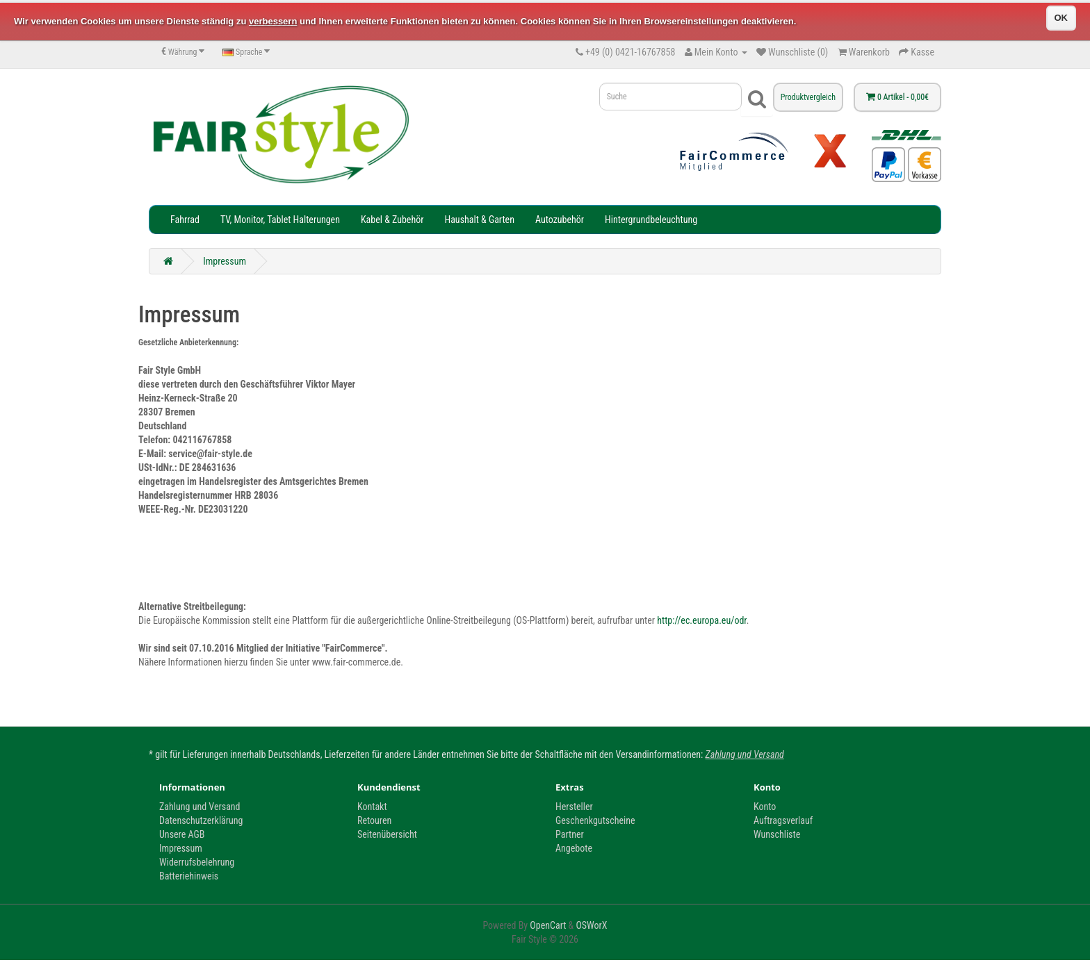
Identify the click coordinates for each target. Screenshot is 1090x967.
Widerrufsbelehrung (196, 862)
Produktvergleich (808, 97)
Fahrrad (185, 219)
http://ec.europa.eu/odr (702, 620)
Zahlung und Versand (745, 754)
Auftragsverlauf (783, 820)
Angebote (573, 848)
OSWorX (591, 925)
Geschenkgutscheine (595, 820)
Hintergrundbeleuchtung (651, 219)
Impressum (224, 261)
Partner (569, 834)
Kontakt (372, 806)
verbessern (273, 21)
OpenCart (548, 925)
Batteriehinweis (188, 876)
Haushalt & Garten (479, 219)
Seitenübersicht (387, 834)
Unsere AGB (181, 834)
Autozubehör (559, 219)
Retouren (374, 820)
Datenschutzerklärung (201, 820)
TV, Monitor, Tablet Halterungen (280, 219)
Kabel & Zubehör (392, 219)
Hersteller (574, 806)
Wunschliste (777, 834)
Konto (765, 806)
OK (1061, 18)
